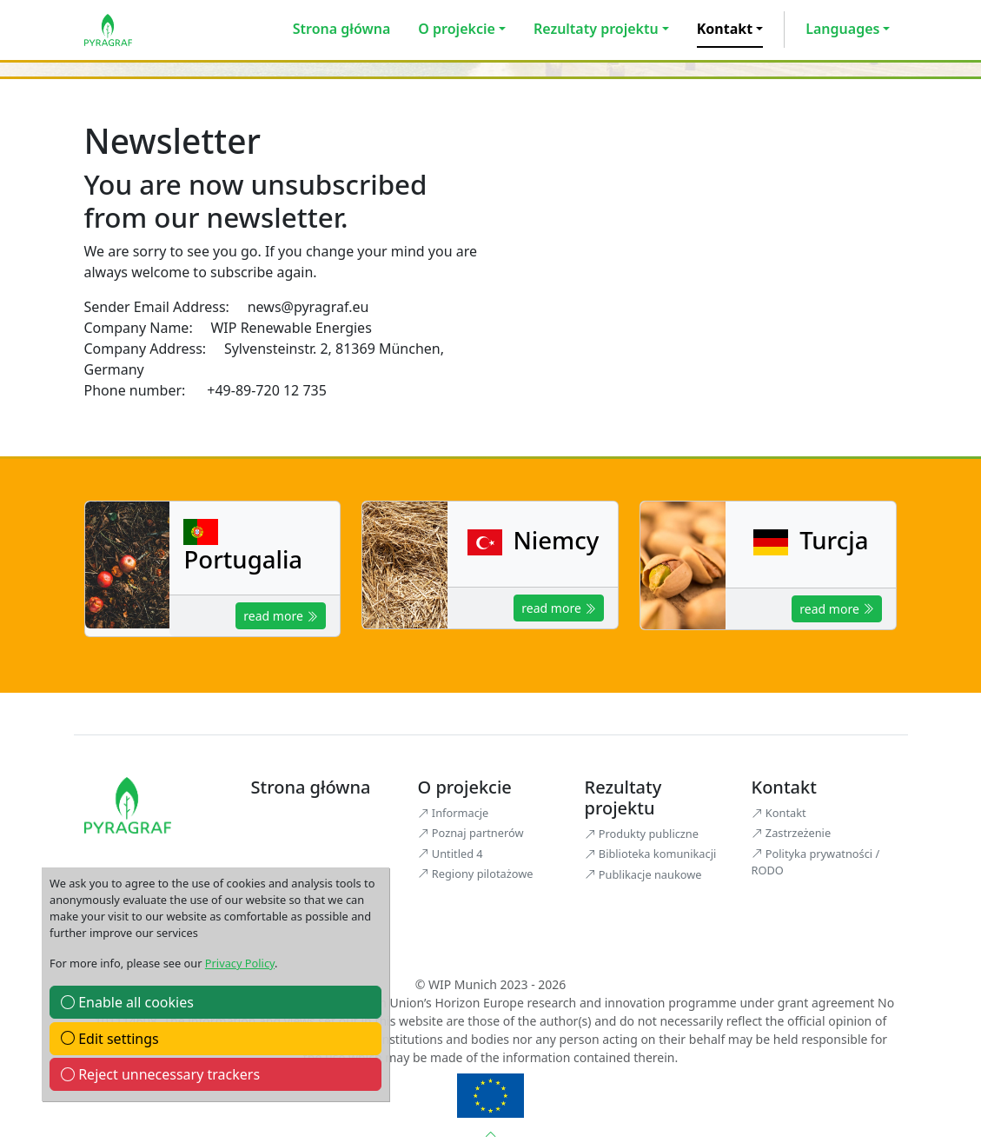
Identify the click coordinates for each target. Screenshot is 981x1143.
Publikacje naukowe (643, 874)
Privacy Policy (240, 963)
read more (280, 616)
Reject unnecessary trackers (160, 1074)
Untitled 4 (450, 853)
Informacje (453, 813)
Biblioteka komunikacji (651, 853)
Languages (842, 28)
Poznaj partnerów (471, 833)
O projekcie (456, 28)
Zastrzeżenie (792, 833)
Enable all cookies (127, 1002)
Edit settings (110, 1038)
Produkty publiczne (642, 833)
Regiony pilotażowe (476, 873)
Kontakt (724, 28)
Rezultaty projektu (596, 28)
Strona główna (342, 28)
